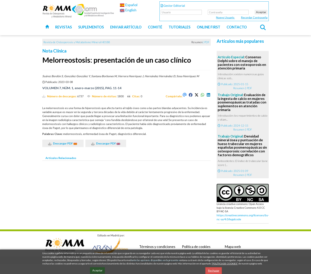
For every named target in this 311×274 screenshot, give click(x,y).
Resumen (238, 88)
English (128, 10)
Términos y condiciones (157, 246)
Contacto (237, 27)
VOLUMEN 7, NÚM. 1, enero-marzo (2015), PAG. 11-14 (81, 88)
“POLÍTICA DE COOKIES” (225, 263)
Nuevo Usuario (225, 17)
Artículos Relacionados (60, 158)
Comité (155, 27)
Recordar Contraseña (254, 17)
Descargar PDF (63, 143)
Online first (208, 27)
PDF (207, 42)
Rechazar (213, 270)
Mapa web (233, 246)
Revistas (63, 27)
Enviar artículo (126, 27)
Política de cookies (196, 246)
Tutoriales (179, 27)
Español (128, 5)
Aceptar (261, 12)
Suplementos (91, 27)
